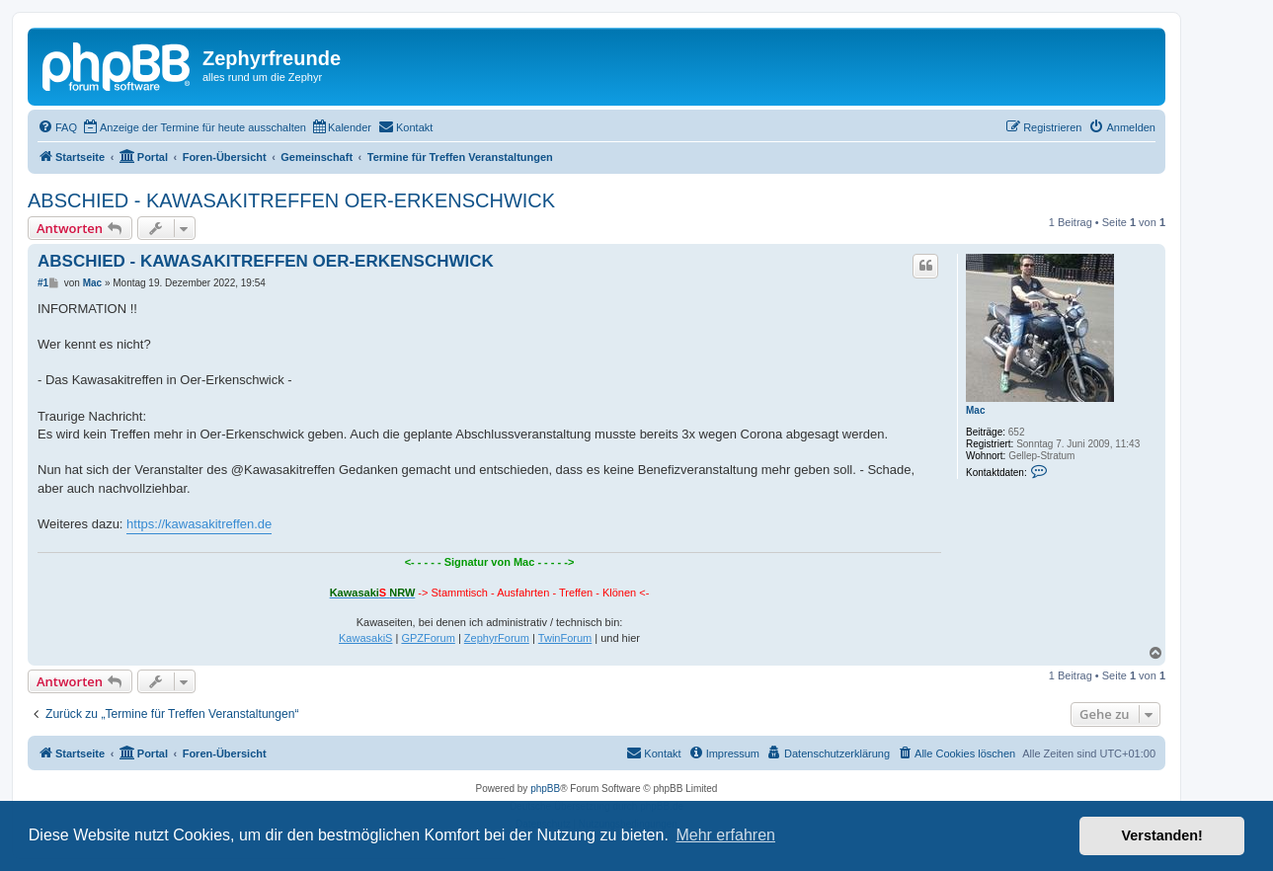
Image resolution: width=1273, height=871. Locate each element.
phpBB (545, 788)
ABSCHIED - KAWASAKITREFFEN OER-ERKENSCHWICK (291, 200)
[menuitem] (57, 127)
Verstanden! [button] (1162, 835)
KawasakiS (365, 638)
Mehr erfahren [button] (725, 835)
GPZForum (427, 638)
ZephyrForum (496, 638)
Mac (975, 410)
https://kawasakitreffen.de (199, 523)
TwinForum (565, 638)
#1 (43, 282)
